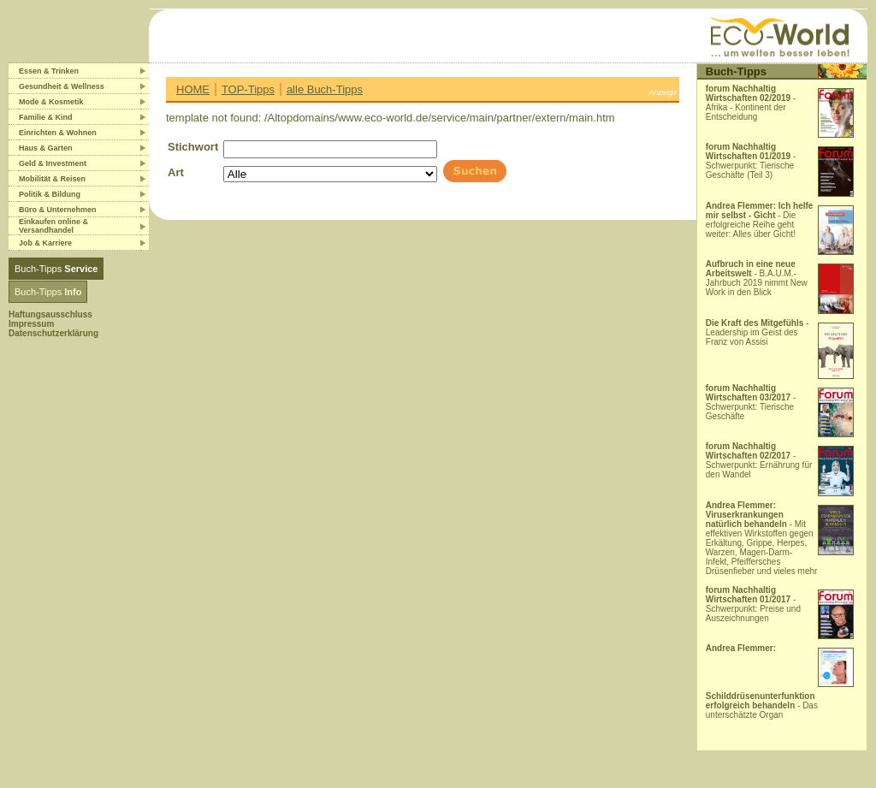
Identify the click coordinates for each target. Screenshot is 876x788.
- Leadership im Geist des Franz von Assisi (757, 332)
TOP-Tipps (248, 89)
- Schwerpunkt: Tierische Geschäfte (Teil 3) (751, 161)
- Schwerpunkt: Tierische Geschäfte (751, 402)
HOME (193, 89)
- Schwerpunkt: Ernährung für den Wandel (759, 460)
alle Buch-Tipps (325, 89)
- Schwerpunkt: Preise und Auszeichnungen (753, 604)
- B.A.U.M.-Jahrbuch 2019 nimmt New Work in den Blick (757, 278)
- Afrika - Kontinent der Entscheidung (751, 102)
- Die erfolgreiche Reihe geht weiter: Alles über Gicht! (760, 220)
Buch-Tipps (56, 269)
